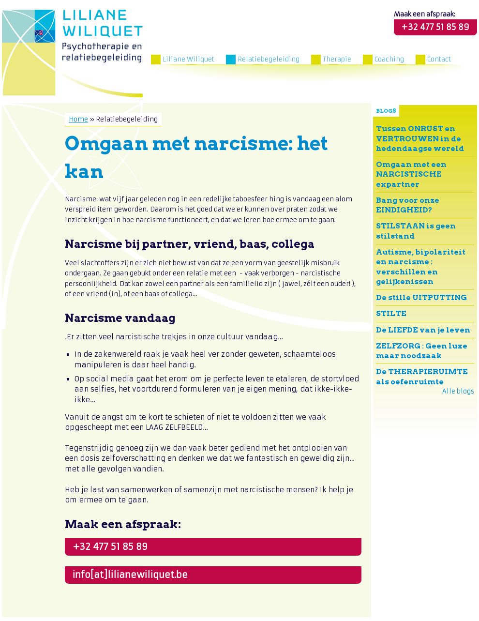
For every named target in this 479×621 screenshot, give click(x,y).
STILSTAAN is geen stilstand (416, 230)
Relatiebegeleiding (268, 59)
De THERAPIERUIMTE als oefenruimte (422, 376)
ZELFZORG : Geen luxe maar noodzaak (421, 350)
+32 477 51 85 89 (435, 27)
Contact (439, 59)
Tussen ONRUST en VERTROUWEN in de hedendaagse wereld (420, 138)
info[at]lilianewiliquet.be (130, 574)
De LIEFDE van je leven (423, 329)
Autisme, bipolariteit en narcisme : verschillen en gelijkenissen (420, 266)
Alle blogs (458, 391)
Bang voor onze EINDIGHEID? (407, 205)
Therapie (337, 59)
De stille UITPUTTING (421, 297)
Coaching (389, 59)
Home (78, 119)
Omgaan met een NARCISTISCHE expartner (411, 174)
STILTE (391, 313)
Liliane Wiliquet (188, 59)
